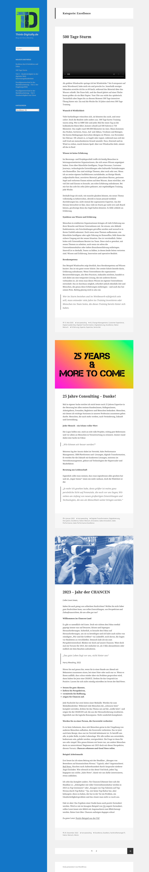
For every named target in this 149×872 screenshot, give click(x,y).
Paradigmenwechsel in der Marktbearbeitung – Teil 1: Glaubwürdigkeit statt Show (26, 93)
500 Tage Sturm (21, 70)
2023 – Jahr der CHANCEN (86, 591)
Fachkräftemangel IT (117, 833)
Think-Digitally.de (27, 34)
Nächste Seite (130, 851)
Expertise (89, 327)
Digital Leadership (69, 325)
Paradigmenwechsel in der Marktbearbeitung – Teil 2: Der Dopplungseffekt (27, 84)
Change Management (100, 323)
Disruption (66, 521)
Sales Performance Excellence (83, 523)
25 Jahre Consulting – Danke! (89, 396)
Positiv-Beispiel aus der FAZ (87, 818)
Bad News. (67, 766)
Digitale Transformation (85, 325)
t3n (104, 806)
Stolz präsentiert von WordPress (74, 867)
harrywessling (82, 323)
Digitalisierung (99, 325)
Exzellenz (106, 833)
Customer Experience (116, 323)
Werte (76, 835)
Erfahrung (75, 327)
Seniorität (97, 327)
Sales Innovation (105, 521)
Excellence (109, 325)
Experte (82, 327)
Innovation (95, 521)
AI (90, 323)
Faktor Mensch (84, 521)
